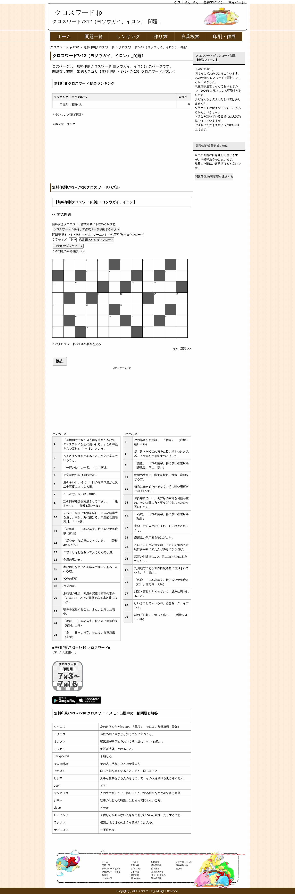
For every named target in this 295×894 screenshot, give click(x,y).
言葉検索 (190, 36)
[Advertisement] (121, 154)
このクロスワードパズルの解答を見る (76, 344)
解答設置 (135, 875)
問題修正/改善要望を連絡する (214, 176)
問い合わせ (136, 878)
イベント (135, 862)
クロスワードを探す (111, 868)
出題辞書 (155, 862)
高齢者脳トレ (182, 865)
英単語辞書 (156, 865)
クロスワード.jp (78, 12)
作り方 (161, 36)
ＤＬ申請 (135, 872)
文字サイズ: (60, 239)
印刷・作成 (224, 36)
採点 (60, 361)
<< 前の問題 (61, 214)
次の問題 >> (181, 349)
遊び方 (179, 868)
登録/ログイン (213, 2)
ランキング (128, 36)
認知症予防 (156, 878)
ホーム (64, 36)
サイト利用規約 (158, 875)
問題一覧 (94, 36)
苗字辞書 (155, 868)
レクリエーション (184, 862)
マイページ (236, 2)
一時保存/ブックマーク (68, 245)
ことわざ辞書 (157, 872)
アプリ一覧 (107, 878)
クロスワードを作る (111, 872)
